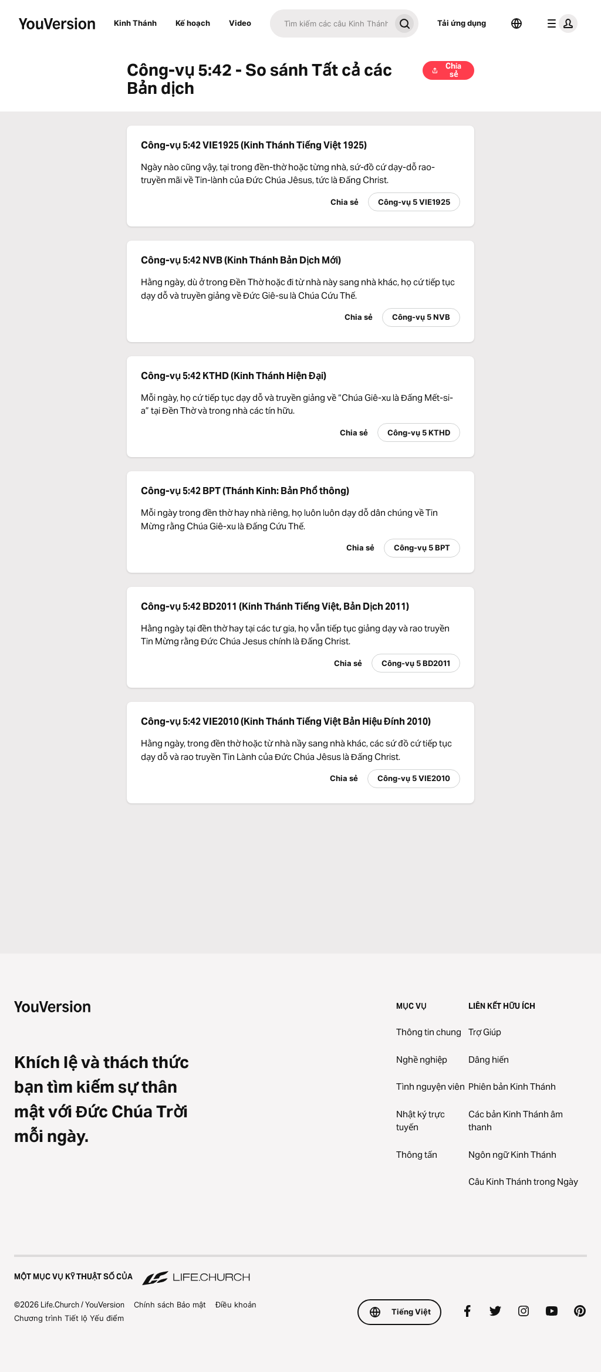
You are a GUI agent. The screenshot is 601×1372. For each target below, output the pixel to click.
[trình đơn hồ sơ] (560, 23)
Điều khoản (235, 1304)
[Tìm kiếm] (330, 23)
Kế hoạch (192, 23)
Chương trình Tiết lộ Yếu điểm (69, 1318)
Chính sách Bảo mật (170, 1304)
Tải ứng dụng (461, 23)
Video (240, 23)
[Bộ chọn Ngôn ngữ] (516, 23)
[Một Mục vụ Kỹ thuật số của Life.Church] (300, 1271)
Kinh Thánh (135, 23)
